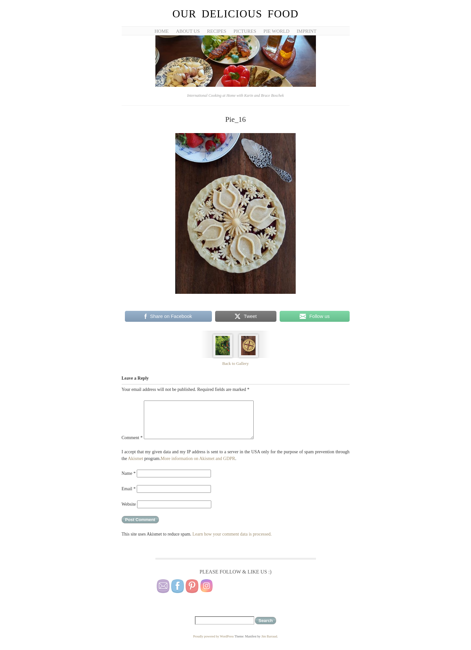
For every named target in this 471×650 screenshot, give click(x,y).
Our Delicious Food (235, 14)
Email (129, 488)
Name (129, 473)
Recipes (216, 31)
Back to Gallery (235, 363)
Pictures (244, 31)
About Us (188, 31)
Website (129, 504)
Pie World (277, 31)
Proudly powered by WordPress (213, 636)
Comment (132, 437)
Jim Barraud (269, 636)
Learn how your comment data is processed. (232, 534)
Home (161, 31)
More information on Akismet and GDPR (198, 458)
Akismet (135, 458)
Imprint (307, 31)
